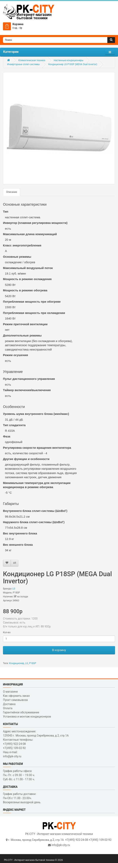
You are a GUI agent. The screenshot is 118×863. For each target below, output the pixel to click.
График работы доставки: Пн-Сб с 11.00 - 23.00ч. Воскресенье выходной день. (22, 798)
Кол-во (6, 632)
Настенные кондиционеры (68, 60)
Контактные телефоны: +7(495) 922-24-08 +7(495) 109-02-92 (18, 744)
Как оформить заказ (16, 695)
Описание (11, 192)
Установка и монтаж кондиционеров (27, 716)
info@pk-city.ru (61, 845)
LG (13, 588)
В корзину (59, 650)
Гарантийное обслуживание (21, 712)
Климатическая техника (31, 60)
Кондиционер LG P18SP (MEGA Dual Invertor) (72, 64)
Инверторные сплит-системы (23, 64)
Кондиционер (16, 663)
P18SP (32, 663)
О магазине (10, 691)
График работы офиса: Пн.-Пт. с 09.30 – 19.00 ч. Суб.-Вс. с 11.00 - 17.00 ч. (19, 775)
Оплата (7, 708)
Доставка (9, 704)
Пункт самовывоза (15, 699)
